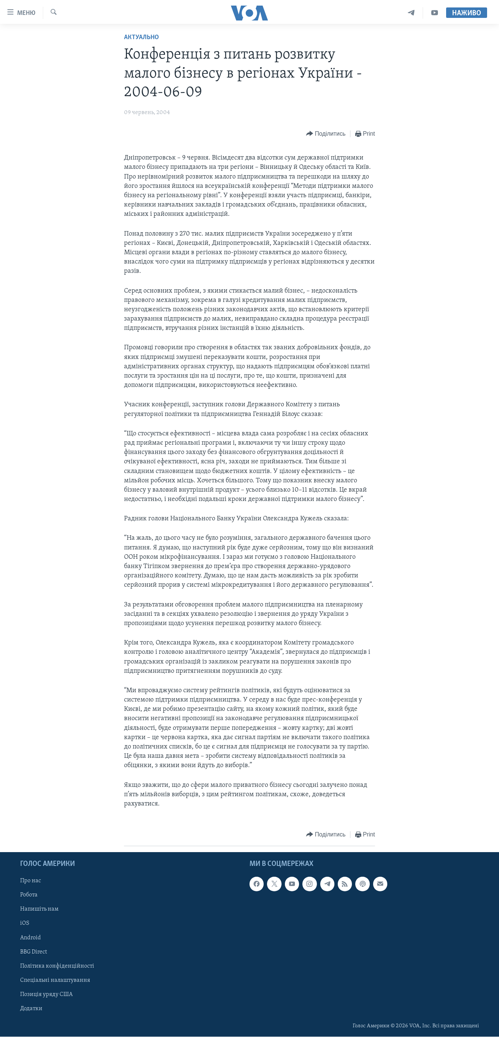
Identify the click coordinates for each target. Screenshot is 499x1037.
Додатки (31, 1009)
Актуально (141, 37)
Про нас (30, 881)
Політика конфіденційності (57, 966)
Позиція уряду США (46, 994)
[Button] (326, 134)
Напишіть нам (39, 910)
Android (30, 938)
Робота (29, 895)
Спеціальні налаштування (55, 980)
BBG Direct (33, 952)
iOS (24, 924)
